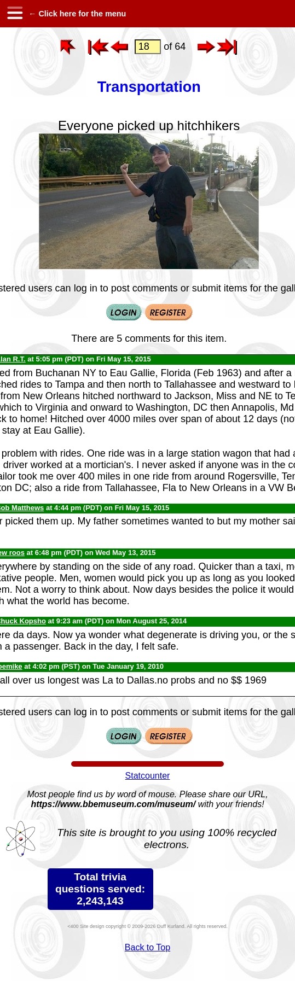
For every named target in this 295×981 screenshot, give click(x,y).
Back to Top (147, 947)
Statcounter (147, 775)
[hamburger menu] (14, 14)
